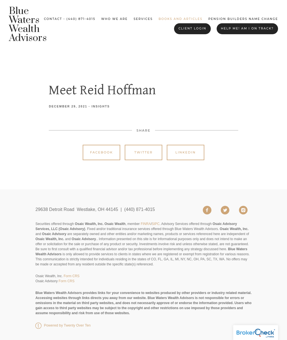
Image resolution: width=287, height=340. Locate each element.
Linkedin (185, 152)
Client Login (193, 28)
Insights (101, 106)
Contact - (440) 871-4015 (69, 19)
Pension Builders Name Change (243, 19)
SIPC (155, 224)
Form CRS (72, 276)
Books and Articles (181, 19)
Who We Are (114, 19)
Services (143, 19)
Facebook (101, 152)
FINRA (146, 224)
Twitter (143, 152)
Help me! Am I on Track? (247, 28)
